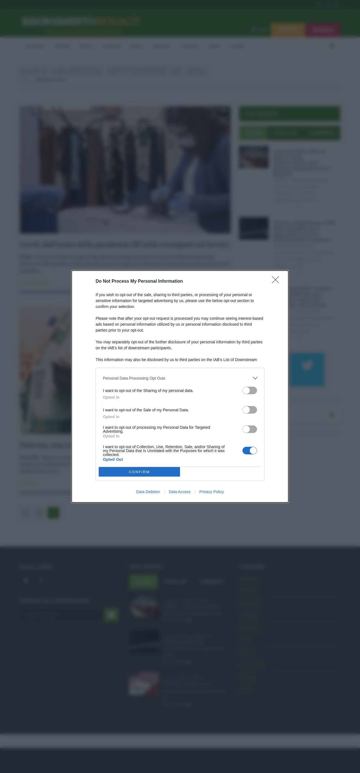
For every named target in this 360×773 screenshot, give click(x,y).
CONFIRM (139, 472)
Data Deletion (148, 491)
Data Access (180, 491)
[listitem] (180, 378)
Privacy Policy (211, 491)
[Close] (277, 281)
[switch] (249, 390)
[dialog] (180, 386)
